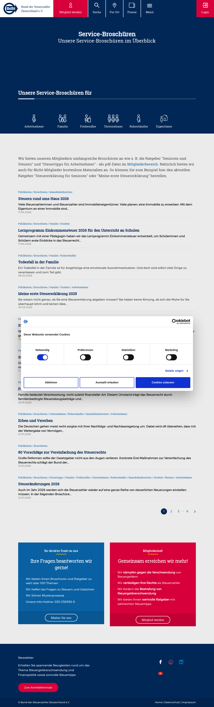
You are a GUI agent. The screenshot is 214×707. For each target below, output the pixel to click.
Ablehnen (51, 382)
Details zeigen (174, 370)
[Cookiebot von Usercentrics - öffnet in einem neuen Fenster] (173, 321)
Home (159, 702)
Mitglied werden (153, 620)
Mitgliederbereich (142, 164)
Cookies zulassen (163, 382)
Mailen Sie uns (61, 618)
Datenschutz (172, 702)
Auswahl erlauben (107, 382)
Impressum (189, 702)
